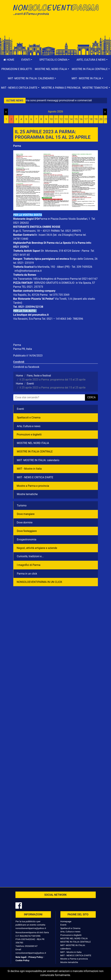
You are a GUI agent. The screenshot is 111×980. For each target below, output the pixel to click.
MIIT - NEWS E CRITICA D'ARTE (35, 477)
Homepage (65, 921)
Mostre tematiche (27, 494)
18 (90, 119)
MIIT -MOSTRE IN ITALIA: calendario (38, 460)
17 (85, 119)
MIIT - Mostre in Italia (29, 468)
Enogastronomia (26, 539)
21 (105, 119)
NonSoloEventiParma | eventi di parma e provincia (55, 9)
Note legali (21, 957)
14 (71, 119)
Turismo (22, 505)
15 (75, 119)
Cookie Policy (22, 960)
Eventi (20, 408)
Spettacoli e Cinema (28, 417)
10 (51, 119)
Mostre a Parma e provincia (60, 87)
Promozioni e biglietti (16, 69)
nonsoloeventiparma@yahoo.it (31, 928)
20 (100, 119)
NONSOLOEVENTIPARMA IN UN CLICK (39, 582)
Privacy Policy (35, 957)
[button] (27, 59)
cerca (91, 397)
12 (61, 119)
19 (95, 119)
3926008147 (31, 946)
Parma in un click (27, 573)
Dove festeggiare (27, 531)
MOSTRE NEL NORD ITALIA (33, 443)
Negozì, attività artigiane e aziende (37, 548)
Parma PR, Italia (22, 348)
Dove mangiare (26, 514)
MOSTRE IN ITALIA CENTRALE (35, 451)
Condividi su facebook (26, 366)
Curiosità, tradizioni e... (30, 556)
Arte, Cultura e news (28, 426)
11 (56, 119)
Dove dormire (25, 522)
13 (66, 119)
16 (80, 119)
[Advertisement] (55, 28)
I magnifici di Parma (28, 565)
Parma (17, 145)
